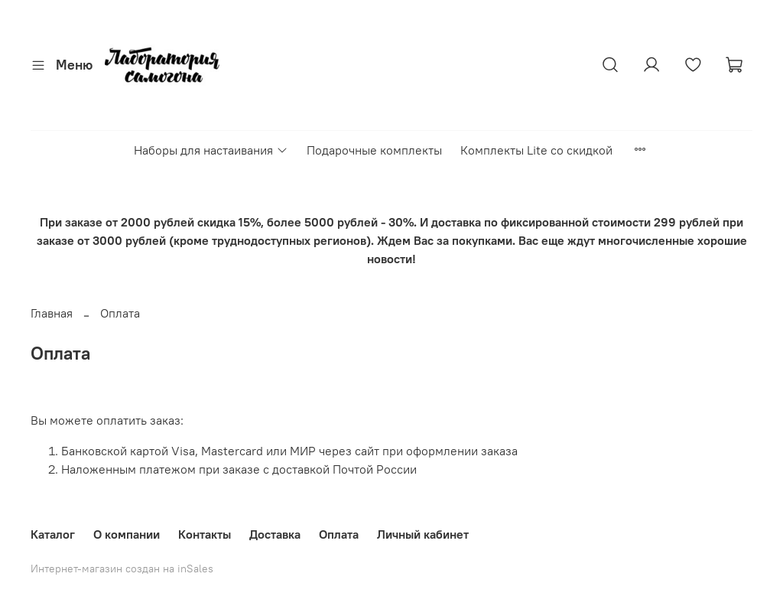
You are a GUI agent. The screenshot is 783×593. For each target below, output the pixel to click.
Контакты (204, 534)
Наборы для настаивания (211, 150)
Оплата (339, 534)
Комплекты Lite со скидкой (536, 150)
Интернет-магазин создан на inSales (122, 568)
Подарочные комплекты (374, 150)
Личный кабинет (423, 534)
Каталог (53, 534)
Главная (52, 313)
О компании (126, 534)
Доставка (275, 534)
